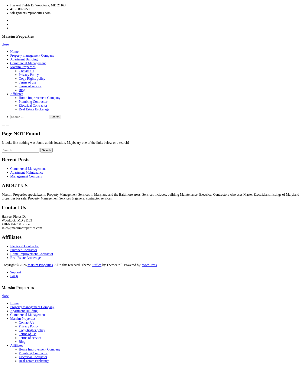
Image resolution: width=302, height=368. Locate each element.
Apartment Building (24, 59)
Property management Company (32, 55)
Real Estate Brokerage (34, 109)
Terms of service (30, 86)
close (5, 44)
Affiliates (16, 94)
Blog (22, 90)
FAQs (14, 276)
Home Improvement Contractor (31, 254)
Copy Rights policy (32, 78)
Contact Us (26, 71)
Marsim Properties (23, 67)
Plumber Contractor (23, 250)
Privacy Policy (29, 74)
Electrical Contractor (33, 105)
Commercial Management (28, 63)
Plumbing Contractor (33, 101)
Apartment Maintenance (26, 172)
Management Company (26, 176)
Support (15, 272)
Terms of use (27, 82)
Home (14, 51)
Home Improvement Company (40, 98)
